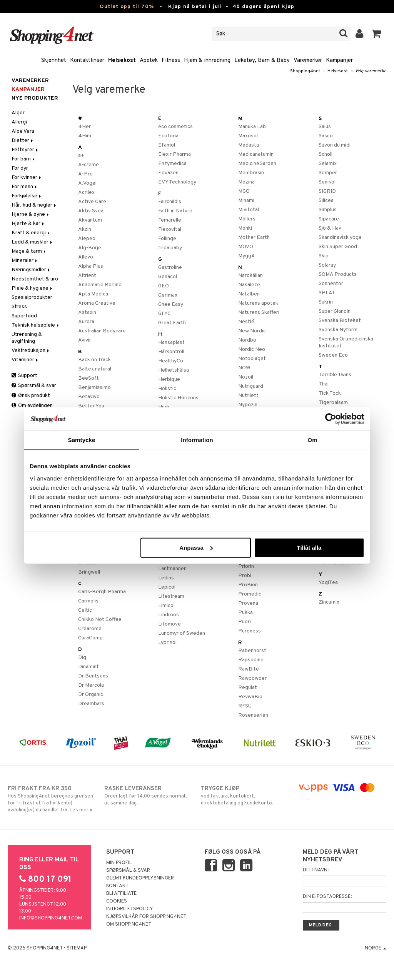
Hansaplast (171, 342)
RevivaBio (250, 697)
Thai (324, 384)
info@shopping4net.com (50, 918)
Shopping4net (305, 71)
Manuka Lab (252, 126)
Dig (82, 657)
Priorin (246, 566)
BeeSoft (88, 378)
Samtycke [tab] (81, 440)
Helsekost (122, 60)
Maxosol (248, 136)
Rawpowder (252, 678)
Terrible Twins (335, 375)
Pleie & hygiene (32, 288)
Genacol (167, 277)
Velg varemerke (370, 71)
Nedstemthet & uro (35, 279)
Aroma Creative (96, 303)
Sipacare (329, 219)
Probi (244, 575)
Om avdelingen (32, 405)
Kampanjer (339, 60)
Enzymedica (172, 163)
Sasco (326, 136)
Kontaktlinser (87, 60)
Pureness (249, 631)
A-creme (88, 165)
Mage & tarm (29, 251)
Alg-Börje (89, 248)
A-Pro (85, 174)
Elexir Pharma (174, 154)
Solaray (327, 265)
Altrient (87, 275)
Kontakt (117, 886)
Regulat (247, 687)
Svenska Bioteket (340, 320)
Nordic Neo (251, 349)
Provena (248, 603)
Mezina (246, 182)
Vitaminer (25, 360)
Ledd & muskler (32, 242)
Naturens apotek (258, 303)
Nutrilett (248, 395)
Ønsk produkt (31, 395)
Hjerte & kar (28, 223)
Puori (244, 622)
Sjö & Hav (330, 228)
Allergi (19, 122)
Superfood (24, 316)
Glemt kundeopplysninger (140, 878)
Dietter (23, 140)
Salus (325, 126)
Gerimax (167, 295)
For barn (24, 159)
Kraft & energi (31, 233)
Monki (245, 228)
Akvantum (90, 220)
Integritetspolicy (129, 909)
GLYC (164, 313)
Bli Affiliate (121, 894)
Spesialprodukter (32, 297)
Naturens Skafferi (258, 312)
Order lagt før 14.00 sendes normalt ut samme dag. (148, 795)
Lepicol (166, 587)
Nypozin (247, 405)
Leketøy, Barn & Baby (262, 60)
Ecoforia (168, 136)
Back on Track (94, 360)
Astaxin (87, 312)
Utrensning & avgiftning (27, 338)
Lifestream (171, 596)
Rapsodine (251, 660)
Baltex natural (94, 369)
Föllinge (167, 238)
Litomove (169, 624)
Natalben (249, 294)
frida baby (170, 248)
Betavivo (89, 397)
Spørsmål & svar (34, 385)
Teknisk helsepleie (36, 325)
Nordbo (247, 340)
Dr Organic (90, 694)
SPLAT (327, 293)
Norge (375, 948)
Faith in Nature (175, 211)
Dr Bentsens (93, 676)
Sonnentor (331, 283)
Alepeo (86, 238)
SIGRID (327, 191)
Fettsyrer (25, 150)
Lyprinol (167, 642)
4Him (84, 136)
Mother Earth (254, 237)
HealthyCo (170, 361)
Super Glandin (335, 311)
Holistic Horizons (178, 398)
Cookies (116, 901)
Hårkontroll (171, 352)
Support (24, 375)
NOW (244, 368)
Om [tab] (312, 440)
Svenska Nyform (338, 330)
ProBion (248, 585)
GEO (163, 286)
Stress (19, 307)
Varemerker (308, 60)
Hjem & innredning (207, 60)
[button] (376, 34)
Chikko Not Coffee (100, 619)
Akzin (84, 229)
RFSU (245, 706)
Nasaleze (249, 285)
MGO (244, 191)
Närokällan (250, 275)
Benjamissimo (94, 387)
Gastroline (170, 267)
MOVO (245, 247)
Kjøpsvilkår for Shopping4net (146, 917)
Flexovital (169, 229)
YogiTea (328, 582)
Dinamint (88, 667)
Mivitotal (248, 210)
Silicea (326, 200)
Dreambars (91, 704)
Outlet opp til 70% (127, 6)
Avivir (84, 340)
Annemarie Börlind (100, 285)
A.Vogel (87, 183)
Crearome (90, 629)
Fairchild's (169, 202)
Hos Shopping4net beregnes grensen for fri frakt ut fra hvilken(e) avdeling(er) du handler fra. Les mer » (52, 799)
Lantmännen (172, 569)
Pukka (245, 612)
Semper (328, 173)
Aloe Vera (23, 131)
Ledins (166, 578)
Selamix (328, 163)
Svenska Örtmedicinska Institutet (346, 342)
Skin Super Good (338, 247)
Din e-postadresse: (327, 897)
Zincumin (329, 602)
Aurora (86, 322)
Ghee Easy (170, 304)
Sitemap (77, 948)
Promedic (249, 594)
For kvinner (27, 177)
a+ (81, 155)
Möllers (246, 219)
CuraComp (90, 638)
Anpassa (196, 547)
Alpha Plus (90, 266)
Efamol (166, 145)
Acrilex (86, 192)
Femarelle (169, 220)
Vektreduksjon (31, 350)
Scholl (325, 154)
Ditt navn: (316, 870)
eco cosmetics (175, 126)
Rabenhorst (252, 650)
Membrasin (251, 173)
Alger (18, 113)
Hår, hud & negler (34, 205)
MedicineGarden (257, 163)
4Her (84, 126)
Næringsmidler (31, 270)
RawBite (248, 669)
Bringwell (89, 572)
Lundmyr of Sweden (181, 633)
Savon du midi (335, 145)
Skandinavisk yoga (340, 237)
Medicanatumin (256, 154)
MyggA (246, 256)
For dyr (20, 168)
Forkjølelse (27, 196)
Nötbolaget (252, 358)
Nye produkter (35, 98)
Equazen (168, 173)
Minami (246, 200)
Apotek (149, 60)
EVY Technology (177, 182)
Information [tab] (197, 440)
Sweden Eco (333, 355)
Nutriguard (250, 386)
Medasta (248, 145)
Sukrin (326, 302)
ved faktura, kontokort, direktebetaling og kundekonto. (245, 795)
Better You (91, 406)
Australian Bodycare (102, 331)
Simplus (328, 210)
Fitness (171, 60)
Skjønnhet (53, 60)
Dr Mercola (91, 685)
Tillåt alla (309, 547)
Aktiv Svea (91, 211)
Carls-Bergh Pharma (102, 592)
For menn (25, 187)
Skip (324, 256)
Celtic (85, 610)
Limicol (166, 605)
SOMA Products (338, 274)
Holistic (167, 388)
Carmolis (88, 601)
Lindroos (168, 615)
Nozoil (245, 377)
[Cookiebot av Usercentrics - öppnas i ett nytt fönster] (330, 419)
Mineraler (25, 260)
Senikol (327, 182)
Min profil (119, 863)
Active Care (92, 202)
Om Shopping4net (128, 924)
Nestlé (246, 322)
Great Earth (172, 323)
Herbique (169, 379)
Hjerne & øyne (31, 214)
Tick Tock (330, 393)
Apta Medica (93, 294)
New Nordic (252, 331)
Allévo (85, 257)
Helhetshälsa (173, 370)
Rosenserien (253, 715)
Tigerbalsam (333, 402)
